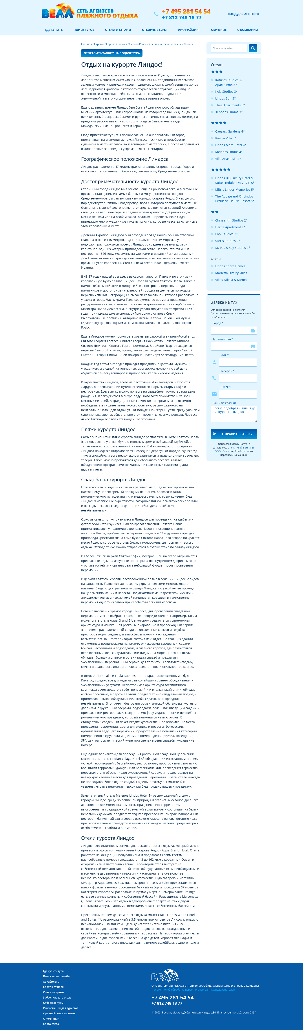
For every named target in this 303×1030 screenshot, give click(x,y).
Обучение (218, 30)
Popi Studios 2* (226, 234)
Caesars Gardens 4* (230, 131)
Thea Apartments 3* (230, 105)
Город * (218, 323)
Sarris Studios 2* (227, 241)
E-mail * (226, 387)
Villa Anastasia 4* (228, 159)
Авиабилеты (51, 982)
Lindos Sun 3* (225, 98)
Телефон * (227, 371)
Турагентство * (223, 339)
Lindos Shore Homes (230, 266)
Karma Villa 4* (225, 138)
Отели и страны (118, 30)
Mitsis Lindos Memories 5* (235, 189)
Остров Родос (138, 44)
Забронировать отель (57, 997)
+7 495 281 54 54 (186, 11)
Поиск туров (84, 30)
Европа (110, 44)
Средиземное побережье (165, 44)
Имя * (225, 355)
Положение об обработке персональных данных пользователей (193, 989)
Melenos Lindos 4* (229, 152)
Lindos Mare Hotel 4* (230, 145)
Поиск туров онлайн (56, 976)
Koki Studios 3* (226, 91)
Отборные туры (154, 30)
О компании (247, 30)
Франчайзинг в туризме (59, 1013)
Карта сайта (51, 1024)
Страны (99, 44)
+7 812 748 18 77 (182, 17)
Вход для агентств (243, 14)
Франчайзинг (188, 30)
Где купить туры (53, 971)
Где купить (54, 30)
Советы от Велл (53, 987)
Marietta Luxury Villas (231, 273)
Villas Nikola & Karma (231, 280)
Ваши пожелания (224, 403)
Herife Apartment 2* (230, 227)
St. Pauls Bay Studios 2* (232, 248)
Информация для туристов (60, 1008)
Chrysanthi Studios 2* (231, 220)
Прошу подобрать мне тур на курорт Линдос (234, 414)
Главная (86, 44)
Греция (122, 44)
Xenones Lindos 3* (229, 112)
